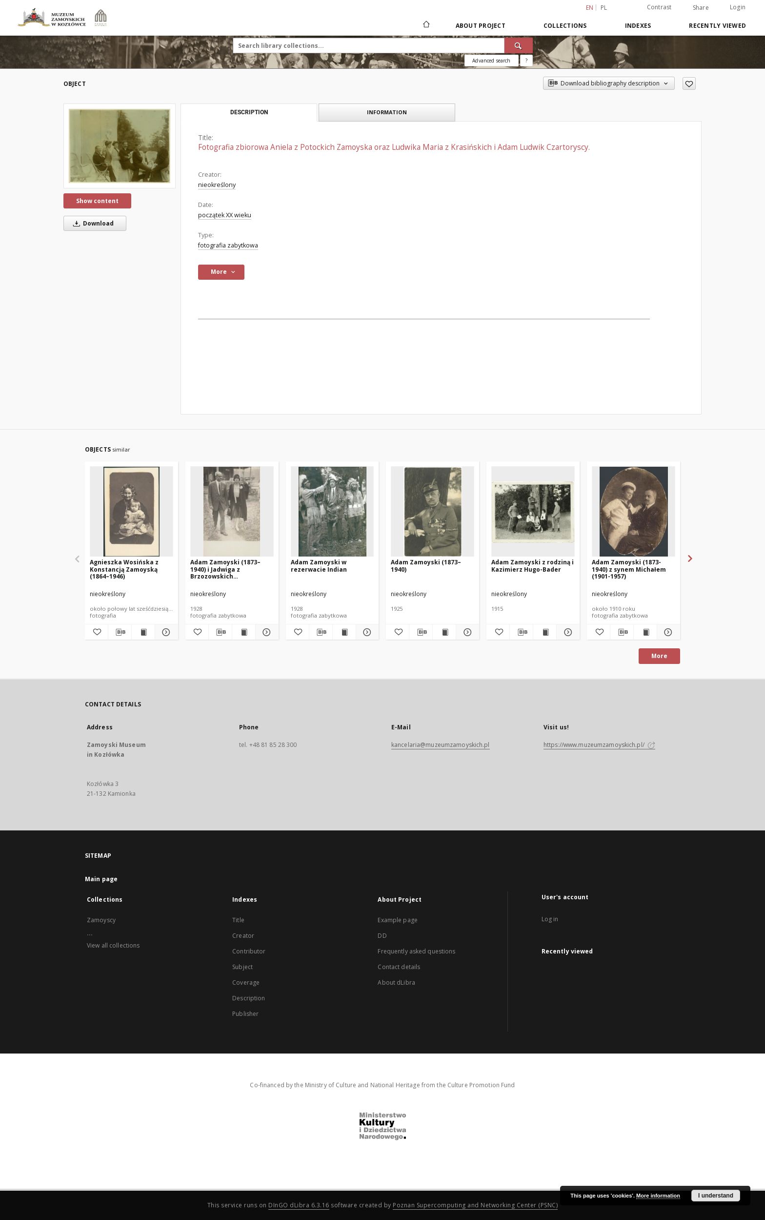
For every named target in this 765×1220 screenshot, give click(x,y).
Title (238, 920)
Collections (565, 25)
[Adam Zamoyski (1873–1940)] (432, 512)
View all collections (113, 945)
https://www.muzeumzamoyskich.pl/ (599, 745)
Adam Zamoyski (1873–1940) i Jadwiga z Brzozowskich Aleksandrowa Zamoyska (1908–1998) (229, 569)
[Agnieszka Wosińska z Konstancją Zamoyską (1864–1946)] (131, 512)
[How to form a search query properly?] (526, 60)
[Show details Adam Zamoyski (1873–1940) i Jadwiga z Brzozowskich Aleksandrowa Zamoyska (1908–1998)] (265, 632)
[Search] (518, 45)
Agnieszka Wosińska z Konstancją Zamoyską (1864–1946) (124, 569)
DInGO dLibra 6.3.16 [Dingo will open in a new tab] (298, 1205)
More (659, 656)
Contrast (659, 7)
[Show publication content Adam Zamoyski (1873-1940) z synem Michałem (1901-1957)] (645, 632)
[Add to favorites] (689, 83)
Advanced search (491, 60)
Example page (397, 920)
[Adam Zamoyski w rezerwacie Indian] (332, 512)
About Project (480, 25)
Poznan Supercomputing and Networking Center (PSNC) (475, 1205)
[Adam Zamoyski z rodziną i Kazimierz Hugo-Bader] (533, 512)
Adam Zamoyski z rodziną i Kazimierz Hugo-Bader (532, 565)
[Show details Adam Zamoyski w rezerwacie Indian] (366, 632)
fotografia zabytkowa (228, 245)
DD (382, 935)
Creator (243, 935)
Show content (97, 201)
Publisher (245, 1014)
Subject (242, 967)
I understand (715, 1195)
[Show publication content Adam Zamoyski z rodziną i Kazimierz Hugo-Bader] (544, 632)
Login (737, 7)
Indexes (638, 25)
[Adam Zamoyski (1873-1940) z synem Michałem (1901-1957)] (633, 512)
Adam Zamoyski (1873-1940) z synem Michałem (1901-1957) (629, 569)
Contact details (399, 967)
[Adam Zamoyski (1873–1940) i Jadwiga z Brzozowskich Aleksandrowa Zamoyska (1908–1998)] (232, 512)
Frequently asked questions (416, 951)
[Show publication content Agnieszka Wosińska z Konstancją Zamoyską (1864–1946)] (143, 632)
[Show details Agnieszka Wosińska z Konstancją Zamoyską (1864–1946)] (165, 632)
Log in (550, 919)
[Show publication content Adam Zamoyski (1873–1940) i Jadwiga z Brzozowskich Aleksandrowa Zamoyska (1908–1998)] (243, 632)
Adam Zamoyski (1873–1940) (426, 565)
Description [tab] (249, 112)
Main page (101, 879)
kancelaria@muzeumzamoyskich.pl (440, 745)
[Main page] (426, 25)
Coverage (246, 982)
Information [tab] (387, 112)
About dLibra (396, 982)
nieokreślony (217, 185)
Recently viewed (717, 25)
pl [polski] (604, 7)
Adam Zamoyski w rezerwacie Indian (319, 565)
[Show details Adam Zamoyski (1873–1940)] (466, 632)
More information (658, 1196)
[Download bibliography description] (119, 632)
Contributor (248, 951)
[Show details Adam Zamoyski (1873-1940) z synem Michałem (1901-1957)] (667, 632)
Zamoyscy (101, 920)
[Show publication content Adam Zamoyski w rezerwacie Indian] (344, 632)
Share (701, 8)
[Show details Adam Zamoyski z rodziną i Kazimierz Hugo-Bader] (566, 632)
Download (92, 223)
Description (248, 998)
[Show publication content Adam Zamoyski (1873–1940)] (444, 632)
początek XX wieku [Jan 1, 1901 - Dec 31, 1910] (224, 215)
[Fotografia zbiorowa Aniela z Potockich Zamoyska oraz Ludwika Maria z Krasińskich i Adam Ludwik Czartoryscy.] (119, 146)
